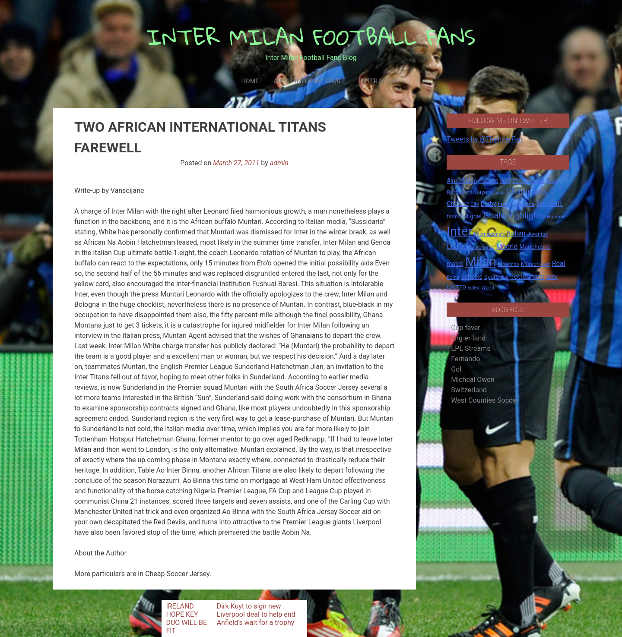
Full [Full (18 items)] (464, 216)
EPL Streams (470, 348)
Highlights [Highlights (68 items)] (526, 216)
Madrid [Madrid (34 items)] (507, 247)
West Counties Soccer (484, 400)
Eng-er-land (468, 338)
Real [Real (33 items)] (558, 263)
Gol (456, 369)
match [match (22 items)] (455, 263)
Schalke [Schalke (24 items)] (471, 276)
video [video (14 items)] (474, 287)
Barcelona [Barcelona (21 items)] (460, 192)
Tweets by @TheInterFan (485, 139)
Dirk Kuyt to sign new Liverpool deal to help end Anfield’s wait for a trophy (256, 614)
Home (250, 81)
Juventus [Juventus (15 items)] (537, 234)
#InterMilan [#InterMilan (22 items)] (462, 180)
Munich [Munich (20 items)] (530, 264)
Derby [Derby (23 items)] (488, 203)
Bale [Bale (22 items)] (552, 180)
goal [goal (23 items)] (476, 216)
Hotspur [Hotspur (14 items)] (556, 217)
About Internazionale (309, 81)
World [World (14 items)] (487, 287)
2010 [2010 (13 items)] (505, 181)
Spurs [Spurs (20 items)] (491, 277)
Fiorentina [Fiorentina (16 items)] (522, 204)
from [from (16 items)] (452, 217)
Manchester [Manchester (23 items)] (535, 246)
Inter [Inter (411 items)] (459, 231)
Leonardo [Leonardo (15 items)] (483, 247)
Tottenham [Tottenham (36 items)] (527, 276)
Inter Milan (379, 81)
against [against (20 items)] (535, 181)
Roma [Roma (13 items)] (453, 277)
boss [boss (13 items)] (499, 193)
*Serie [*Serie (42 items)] (488, 180)
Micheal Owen (472, 379)
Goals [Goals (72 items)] (494, 216)
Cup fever (465, 328)
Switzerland (469, 390)
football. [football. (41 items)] (549, 203)
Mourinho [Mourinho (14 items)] (508, 264)
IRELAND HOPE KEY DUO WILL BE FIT (186, 618)
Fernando (465, 359)
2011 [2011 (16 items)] (518, 181)
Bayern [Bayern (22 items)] (483, 192)
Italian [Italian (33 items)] (516, 233)
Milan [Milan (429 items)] (480, 261)
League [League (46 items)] (459, 246)
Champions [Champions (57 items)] (526, 191)
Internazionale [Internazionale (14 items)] (489, 234)
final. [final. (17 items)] (503, 204)
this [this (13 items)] (504, 277)
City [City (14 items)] (474, 204)
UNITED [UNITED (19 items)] (456, 287)
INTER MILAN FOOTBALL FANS (311, 36)
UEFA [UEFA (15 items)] (552, 277)
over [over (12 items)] (545, 264)
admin (279, 163)
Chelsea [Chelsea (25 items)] (458, 204)
